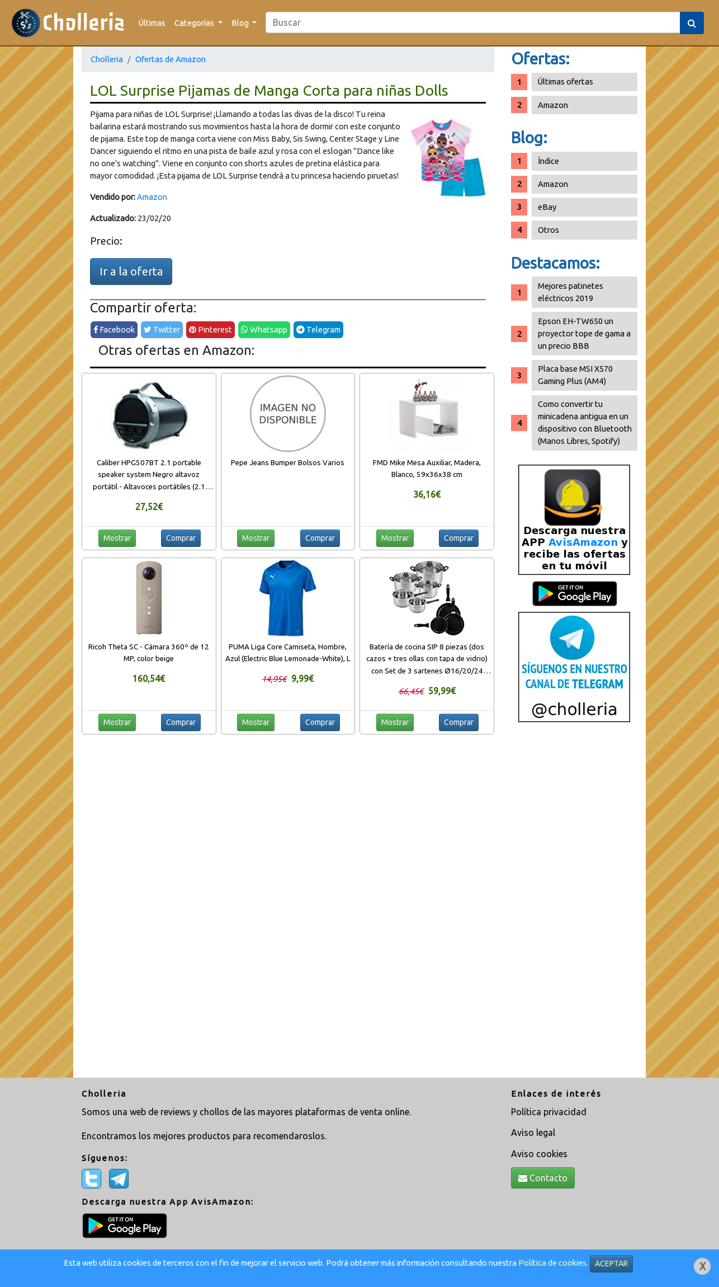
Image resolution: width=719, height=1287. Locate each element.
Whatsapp (264, 329)
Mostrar (117, 537)
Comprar (181, 537)
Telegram (318, 329)
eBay (547, 207)
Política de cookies (552, 1262)
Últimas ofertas (565, 81)
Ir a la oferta (131, 271)
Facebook (114, 329)
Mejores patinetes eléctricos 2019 (570, 292)
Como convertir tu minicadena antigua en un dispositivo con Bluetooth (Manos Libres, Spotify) (585, 422)
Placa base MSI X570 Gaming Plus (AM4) (575, 375)
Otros (548, 230)
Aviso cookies (539, 1154)
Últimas (152, 22)
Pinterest (210, 329)
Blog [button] (240, 22)
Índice (548, 161)
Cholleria (107, 59)
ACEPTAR (611, 1263)
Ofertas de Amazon (170, 59)
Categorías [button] (195, 22)
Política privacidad (548, 1112)
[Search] (473, 22)
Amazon (152, 197)
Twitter (162, 329)
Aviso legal (533, 1132)
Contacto (542, 1178)
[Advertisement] (574, 904)
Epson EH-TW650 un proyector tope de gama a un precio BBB (584, 333)
